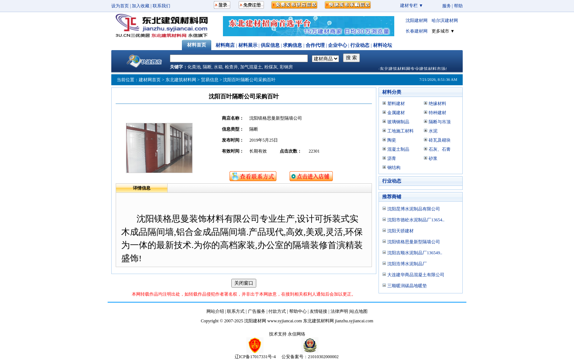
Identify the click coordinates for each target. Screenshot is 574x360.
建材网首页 (150, 79)
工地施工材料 (400, 131)
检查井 (231, 67)
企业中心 (337, 45)
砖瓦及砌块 (440, 140)
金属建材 (396, 112)
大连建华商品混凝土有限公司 (415, 274)
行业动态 (359, 45)
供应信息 (270, 45)
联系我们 (161, 5)
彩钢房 (286, 67)
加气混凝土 (251, 67)
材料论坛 (382, 45)
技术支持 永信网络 (287, 334)
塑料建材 (396, 103)
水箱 (218, 67)
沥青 (391, 158)
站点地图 (359, 311)
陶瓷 (391, 140)
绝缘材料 (437, 103)
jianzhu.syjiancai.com (354, 320)
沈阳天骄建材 (400, 230)
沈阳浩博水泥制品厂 (407, 263)
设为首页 (120, 5)
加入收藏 (140, 5)
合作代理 (315, 45)
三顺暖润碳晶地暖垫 (407, 285)
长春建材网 (417, 31)
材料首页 (196, 45)
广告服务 (256, 311)
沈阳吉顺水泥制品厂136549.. (414, 252)
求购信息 (292, 45)
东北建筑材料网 (180, 79)
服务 (446, 5)
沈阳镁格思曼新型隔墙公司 (413, 241)
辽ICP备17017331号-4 (255, 356)
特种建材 (437, 112)
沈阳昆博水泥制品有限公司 (413, 208)
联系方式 (236, 311)
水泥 (433, 131)
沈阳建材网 (417, 20)
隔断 (207, 67)
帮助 (458, 5)
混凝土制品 (398, 149)
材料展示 (247, 45)
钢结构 (393, 167)
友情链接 (318, 311)
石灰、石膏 (440, 149)
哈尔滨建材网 (445, 20)
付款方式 (277, 311)
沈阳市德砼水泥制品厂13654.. (415, 219)
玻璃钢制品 (398, 121)
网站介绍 (215, 311)
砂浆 (433, 158)
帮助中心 (298, 311)
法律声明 (339, 311)
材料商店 (225, 45)
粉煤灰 (270, 67)
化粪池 (194, 67)
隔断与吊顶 (440, 121)
